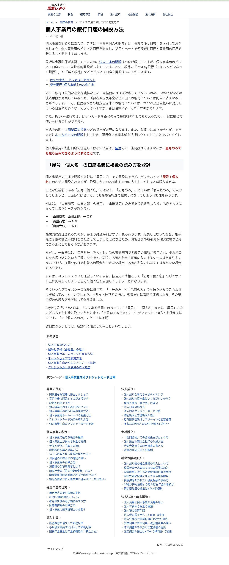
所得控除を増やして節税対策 (66, 523)
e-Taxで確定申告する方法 (64, 497)
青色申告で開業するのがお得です (68, 398)
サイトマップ (55, 549)
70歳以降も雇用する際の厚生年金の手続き (149, 484)
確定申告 (85, 14)
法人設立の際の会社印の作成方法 (143, 441)
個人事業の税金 (56, 432)
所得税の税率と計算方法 (63, 450)
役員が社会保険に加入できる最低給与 (146, 476)
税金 (70, 14)
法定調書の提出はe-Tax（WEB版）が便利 (148, 531)
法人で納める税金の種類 (138, 506)
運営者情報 (121, 553)
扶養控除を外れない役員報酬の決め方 (146, 480)
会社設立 (168, 14)
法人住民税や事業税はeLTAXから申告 (146, 519)
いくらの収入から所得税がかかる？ (70, 454)
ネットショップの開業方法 (65, 358)
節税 (100, 14)
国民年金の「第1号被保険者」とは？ (70, 470)
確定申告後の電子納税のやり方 (67, 501)
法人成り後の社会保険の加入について (146, 463)
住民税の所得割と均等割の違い (67, 458)
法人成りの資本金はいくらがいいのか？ (147, 398)
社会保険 (133, 14)
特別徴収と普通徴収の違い (139, 415)
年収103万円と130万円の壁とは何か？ (147, 423)
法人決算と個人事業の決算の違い (143, 502)
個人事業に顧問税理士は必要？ (67, 509)
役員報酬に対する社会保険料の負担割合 (147, 472)
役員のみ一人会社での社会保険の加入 (146, 467)
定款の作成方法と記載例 (138, 450)
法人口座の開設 (110, 61)
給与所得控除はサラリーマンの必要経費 (147, 419)
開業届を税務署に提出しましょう (68, 394)
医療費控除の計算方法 (62, 505)
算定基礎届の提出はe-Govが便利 (143, 488)
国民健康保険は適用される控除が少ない (72, 475)
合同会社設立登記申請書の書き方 (143, 445)
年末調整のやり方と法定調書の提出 (145, 527)
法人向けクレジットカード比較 (142, 411)
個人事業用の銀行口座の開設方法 (68, 411)
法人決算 (150, 14)
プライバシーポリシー (143, 553)
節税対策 (52, 517)
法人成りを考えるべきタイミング (143, 394)
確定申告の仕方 (56, 487)
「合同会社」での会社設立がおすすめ (146, 437)
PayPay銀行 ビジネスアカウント (72, 80)
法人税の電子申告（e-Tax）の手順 (144, 514)
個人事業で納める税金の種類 (66, 437)
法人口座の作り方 (59, 345)
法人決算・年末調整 (134, 496)
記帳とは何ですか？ (61, 403)
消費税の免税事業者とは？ (65, 466)
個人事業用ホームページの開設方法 (70, 354)
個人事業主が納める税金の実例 (67, 441)
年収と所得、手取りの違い (65, 445)
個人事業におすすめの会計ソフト (68, 407)
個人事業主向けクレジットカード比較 (72, 363)
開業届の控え (77, 129)
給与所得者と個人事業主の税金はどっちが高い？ (78, 479)
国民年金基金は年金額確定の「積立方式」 (74, 531)
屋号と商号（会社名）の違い (66, 349)
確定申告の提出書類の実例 (65, 492)
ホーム (49, 22)
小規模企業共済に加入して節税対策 (70, 527)
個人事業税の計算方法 (62, 462)
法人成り (115, 14)
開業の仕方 (54, 14)
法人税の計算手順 (134, 510)
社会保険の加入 (131, 458)
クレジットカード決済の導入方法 (69, 367)
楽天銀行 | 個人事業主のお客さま (72, 84)
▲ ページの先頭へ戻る (169, 545)
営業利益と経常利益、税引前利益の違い (147, 523)
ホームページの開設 (69, 134)
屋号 (118, 148)
